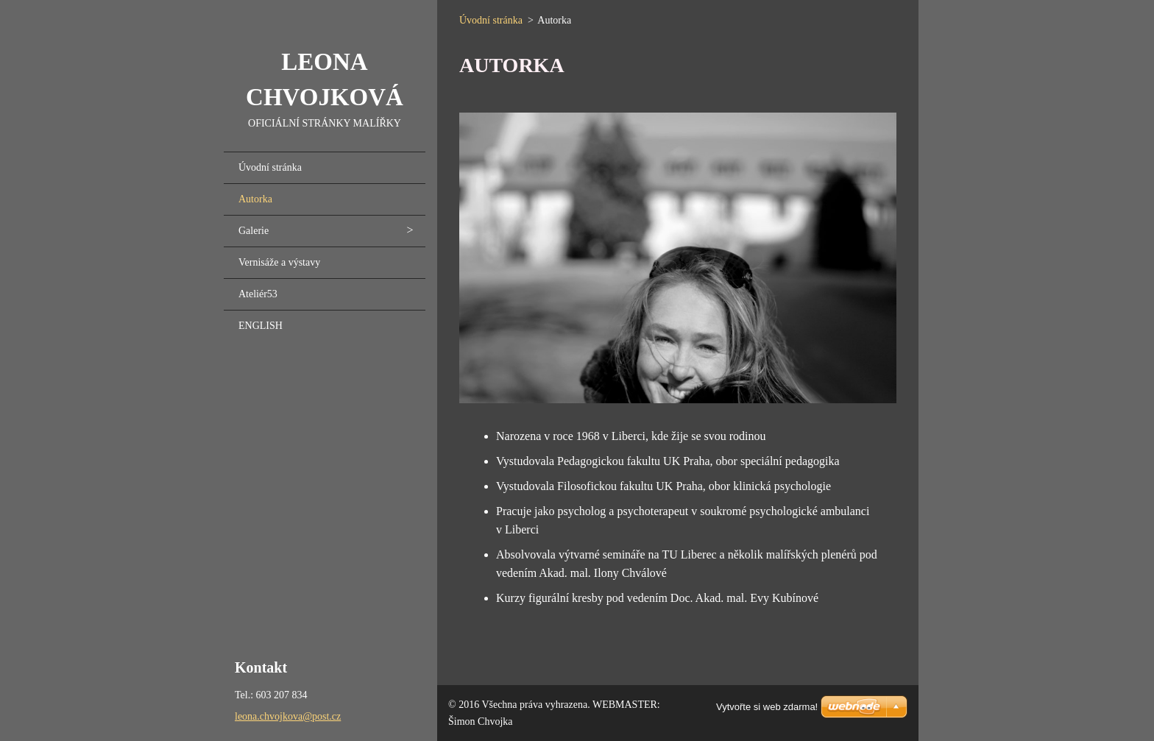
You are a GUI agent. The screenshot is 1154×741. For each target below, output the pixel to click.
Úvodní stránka (270, 167)
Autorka (255, 199)
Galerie (253, 230)
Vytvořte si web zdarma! (767, 706)
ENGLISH (260, 325)
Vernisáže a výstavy (279, 262)
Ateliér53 (257, 293)
